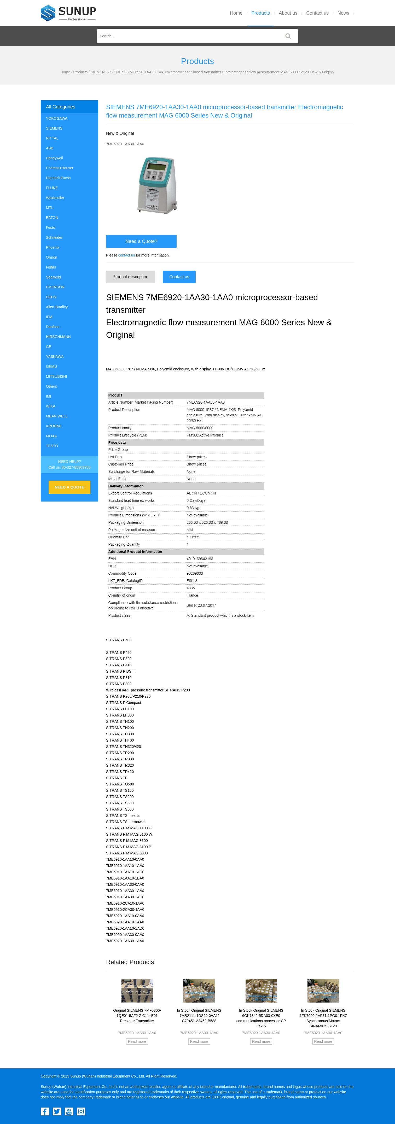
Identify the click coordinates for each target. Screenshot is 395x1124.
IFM (49, 317)
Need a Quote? (141, 241)
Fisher (51, 267)
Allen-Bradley (57, 307)
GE (48, 347)
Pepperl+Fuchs (58, 178)
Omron (51, 257)
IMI (48, 396)
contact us (126, 255)
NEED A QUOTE (69, 487)
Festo (50, 227)
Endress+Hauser (59, 168)
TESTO (52, 446)
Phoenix (52, 247)
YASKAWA (54, 356)
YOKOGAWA (56, 118)
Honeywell (54, 158)
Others (51, 386)
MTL (49, 208)
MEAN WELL (56, 416)
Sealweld (53, 277)
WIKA (50, 406)
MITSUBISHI (56, 376)
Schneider (54, 237)
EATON (52, 218)
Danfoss (52, 327)
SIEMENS (99, 72)
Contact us (317, 13)
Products (260, 13)
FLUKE (52, 188)
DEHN (51, 297)
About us (288, 13)
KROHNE (54, 426)
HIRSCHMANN (58, 337)
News (343, 13)
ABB (49, 148)
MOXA (51, 436)
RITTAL (52, 138)
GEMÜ (51, 366)
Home (236, 13)
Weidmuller (55, 198)
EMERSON (55, 287)
